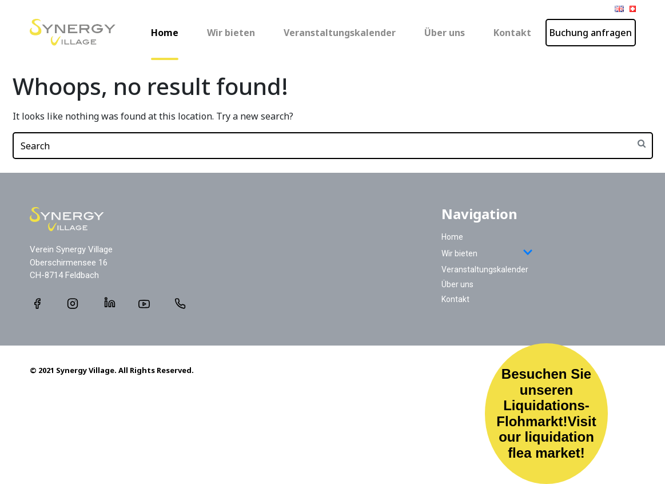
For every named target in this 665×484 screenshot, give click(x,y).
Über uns (444, 32)
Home (164, 32)
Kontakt (512, 32)
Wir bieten (231, 32)
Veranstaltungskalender (340, 32)
